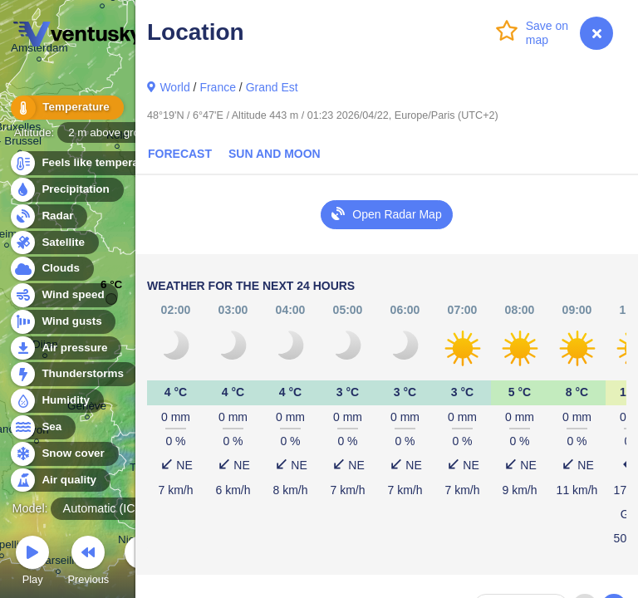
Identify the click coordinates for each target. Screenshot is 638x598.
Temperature (65, 108)
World (174, 87)
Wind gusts (62, 322)
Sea (41, 427)
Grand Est (272, 87)
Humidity (56, 401)
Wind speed (63, 295)
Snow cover (63, 454)
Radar (48, 216)
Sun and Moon (274, 153)
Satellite (53, 243)
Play (32, 563)
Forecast (180, 153)
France (217, 87)
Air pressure (65, 348)
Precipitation (66, 190)
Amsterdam (39, 50)
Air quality (59, 480)
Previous (88, 563)
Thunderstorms (73, 374)
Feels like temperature (91, 163)
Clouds (51, 269)
